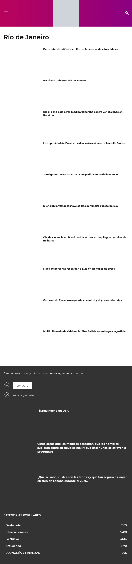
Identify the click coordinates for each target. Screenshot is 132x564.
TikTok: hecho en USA (53, 410)
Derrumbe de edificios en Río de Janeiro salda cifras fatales (80, 49)
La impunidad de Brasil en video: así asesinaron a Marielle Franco (84, 143)
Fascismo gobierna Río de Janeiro (64, 80)
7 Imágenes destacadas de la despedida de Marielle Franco (80, 174)
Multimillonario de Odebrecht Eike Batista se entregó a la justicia (84, 331)
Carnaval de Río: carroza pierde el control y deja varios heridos (82, 300)
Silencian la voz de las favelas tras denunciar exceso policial (81, 205)
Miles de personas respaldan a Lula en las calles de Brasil (79, 268)
